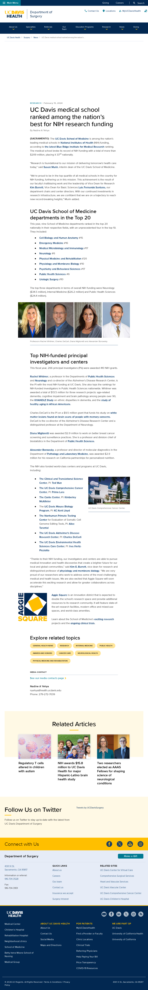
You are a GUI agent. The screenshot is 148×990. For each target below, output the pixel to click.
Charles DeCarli (72, 537)
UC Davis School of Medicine (72, 139)
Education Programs (85, 26)
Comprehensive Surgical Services (117, 875)
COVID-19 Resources (87, 968)
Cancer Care (65, 653)
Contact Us (114, 14)
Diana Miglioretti (39, 433)
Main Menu (10, 3)
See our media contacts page (47, 678)
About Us (13, 26)
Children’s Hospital (14, 929)
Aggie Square (59, 595)
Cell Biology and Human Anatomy (58, 238)
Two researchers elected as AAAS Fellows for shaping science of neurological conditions (111, 773)
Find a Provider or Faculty (89, 933)
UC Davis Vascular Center (113, 887)
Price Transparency (86, 962)
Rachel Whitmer (39, 376)
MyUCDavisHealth (85, 927)
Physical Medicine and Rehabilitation (60, 258)
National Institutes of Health (77, 143)
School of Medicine (15, 947)
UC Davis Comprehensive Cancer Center (120, 893)
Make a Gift (130, 856)
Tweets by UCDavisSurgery (90, 807)
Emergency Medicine (51, 243)
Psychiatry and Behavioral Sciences (60, 269)
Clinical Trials (83, 945)
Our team (57, 881)
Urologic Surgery (49, 279)
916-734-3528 (11, 878)
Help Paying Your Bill (87, 956)
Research (106, 26)
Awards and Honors (42, 653)
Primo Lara (58, 492)
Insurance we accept (62, 893)
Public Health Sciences (52, 274)
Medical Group (12, 962)
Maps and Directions (50, 945)
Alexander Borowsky (42, 450)
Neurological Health (88, 653)
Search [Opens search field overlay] (139, 3)
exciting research (104, 619)
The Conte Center (49, 497)
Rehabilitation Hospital (16, 935)
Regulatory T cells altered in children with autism (31, 767)
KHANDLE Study (43, 400)
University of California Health (127, 933)
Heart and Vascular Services (114, 881)
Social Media (47, 939)
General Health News (43, 645)
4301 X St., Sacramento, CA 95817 (128, 981)
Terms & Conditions (53, 981)
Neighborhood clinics (16, 941)
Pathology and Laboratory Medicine (67, 454)
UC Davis (117, 927)
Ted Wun (57, 483)
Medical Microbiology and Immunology (61, 248)
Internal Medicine (84, 645)
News (121, 26)
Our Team (64, 28)
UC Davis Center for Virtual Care (116, 870)
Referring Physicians (86, 951)
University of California (124, 939)
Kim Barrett (36, 187)
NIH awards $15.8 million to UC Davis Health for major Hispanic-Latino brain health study (73, 771)
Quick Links (135, 14)
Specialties (31, 26)
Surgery (27, 37)
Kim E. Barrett (78, 567)
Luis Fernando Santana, (92, 187)
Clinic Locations (84, 939)
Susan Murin (51, 167)
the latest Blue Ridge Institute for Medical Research (74, 147)
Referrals (48, 26)
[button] (13, 28)
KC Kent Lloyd (62, 510)
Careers (120, 2)
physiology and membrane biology (79, 571)
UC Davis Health (13, 37)
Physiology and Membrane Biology (59, 264)
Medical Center (12, 924)
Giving (105, 2)
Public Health (106, 645)
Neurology (45, 253)
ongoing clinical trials (83, 623)
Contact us (57, 887)
